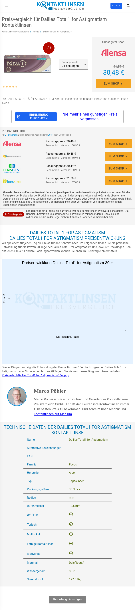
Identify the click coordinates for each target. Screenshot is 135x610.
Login (116, 5)
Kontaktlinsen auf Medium (53, 418)
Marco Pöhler (50, 395)
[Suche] (128, 5)
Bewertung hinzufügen (67, 603)
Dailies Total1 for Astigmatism (57, 31)
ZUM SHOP (114, 83)
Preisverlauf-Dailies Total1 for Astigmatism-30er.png (35, 379)
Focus (36, 31)
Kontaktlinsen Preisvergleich (15, 31)
